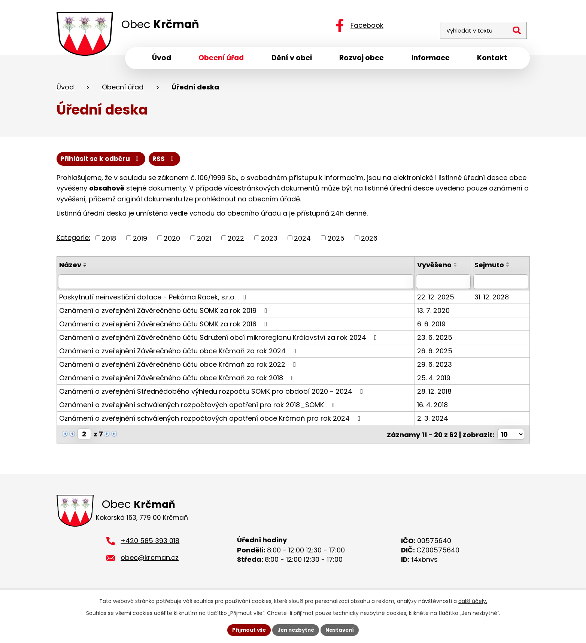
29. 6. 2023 (436, 367)
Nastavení (343, 629)
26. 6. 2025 (437, 353)
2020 (172, 241)
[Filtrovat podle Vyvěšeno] (445, 284)
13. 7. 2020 (435, 313)
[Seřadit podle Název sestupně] (85, 269)
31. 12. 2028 (493, 299)
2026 (369, 241)
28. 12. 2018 (436, 394)
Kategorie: (73, 240)
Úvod (65, 89)
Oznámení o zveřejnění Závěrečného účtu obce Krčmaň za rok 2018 (178, 380)
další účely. (472, 600)
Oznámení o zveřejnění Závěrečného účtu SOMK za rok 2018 (164, 326)
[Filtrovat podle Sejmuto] (501, 284)
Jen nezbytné (296, 629)
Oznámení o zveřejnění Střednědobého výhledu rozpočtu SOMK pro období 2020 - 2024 (212, 394)
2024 (302, 241)
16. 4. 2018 (434, 407)
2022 (236, 241)
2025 (336, 241)
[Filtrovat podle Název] (237, 284)
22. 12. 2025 (437, 299)
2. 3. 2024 (434, 421)
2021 (204, 241)
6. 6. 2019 (433, 326)
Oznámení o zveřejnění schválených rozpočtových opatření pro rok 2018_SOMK (198, 407)
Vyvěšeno (436, 267)
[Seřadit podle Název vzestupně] (85, 266)
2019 (140, 241)
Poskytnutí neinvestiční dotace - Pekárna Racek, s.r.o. (154, 299)
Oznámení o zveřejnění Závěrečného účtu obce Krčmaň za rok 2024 (179, 353)
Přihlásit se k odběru (138, 161)
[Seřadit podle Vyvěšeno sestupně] (458, 269)
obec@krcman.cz (150, 564)
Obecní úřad (122, 89)
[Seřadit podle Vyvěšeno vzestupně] (458, 266)
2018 (109, 241)
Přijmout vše (246, 629)
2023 (269, 241)
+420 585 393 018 (150, 548)
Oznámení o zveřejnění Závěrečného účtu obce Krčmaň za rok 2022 (179, 367)
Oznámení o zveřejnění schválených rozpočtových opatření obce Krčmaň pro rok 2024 (211, 421)
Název (70, 267)
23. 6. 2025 (437, 340)
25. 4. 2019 (436, 380)
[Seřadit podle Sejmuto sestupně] (509, 269)
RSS (72, 161)
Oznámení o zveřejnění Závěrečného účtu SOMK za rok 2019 (164, 313)
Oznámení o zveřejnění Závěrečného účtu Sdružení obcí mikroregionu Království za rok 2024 (219, 340)
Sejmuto (490, 267)
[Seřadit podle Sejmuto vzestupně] (509, 266)
